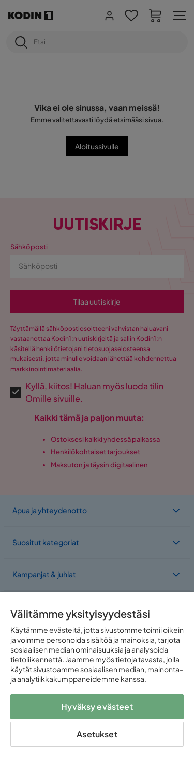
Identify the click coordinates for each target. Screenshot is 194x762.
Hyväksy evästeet (97, 706)
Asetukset (97, 733)
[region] (97, 677)
